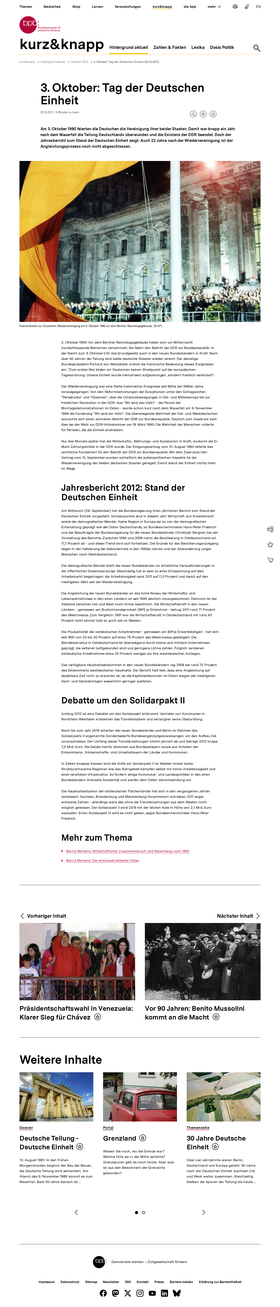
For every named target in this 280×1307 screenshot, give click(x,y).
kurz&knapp (27, 61)
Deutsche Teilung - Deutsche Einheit (49, 1142)
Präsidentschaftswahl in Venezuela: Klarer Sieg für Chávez (76, 1013)
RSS (128, 1282)
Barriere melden (181, 1282)
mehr (214, 7)
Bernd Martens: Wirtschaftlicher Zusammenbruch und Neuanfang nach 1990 (127, 851)
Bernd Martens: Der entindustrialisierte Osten (102, 860)
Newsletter (111, 1282)
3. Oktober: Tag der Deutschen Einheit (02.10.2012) (126, 61)
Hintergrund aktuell (53, 61)
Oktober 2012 (79, 61)
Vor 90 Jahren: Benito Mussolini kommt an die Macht (195, 1013)
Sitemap (91, 1282)
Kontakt (142, 1282)
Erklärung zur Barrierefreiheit (220, 1282)
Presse (159, 1282)
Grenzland (119, 1138)
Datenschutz (69, 1282)
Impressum (46, 1282)
